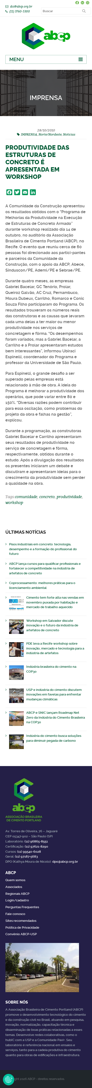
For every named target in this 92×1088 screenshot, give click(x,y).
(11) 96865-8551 (36, 841)
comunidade (26, 496)
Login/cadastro (17, 900)
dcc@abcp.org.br (21, 6)
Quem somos (15, 880)
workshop (14, 502)
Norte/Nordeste (50, 134)
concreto (47, 496)
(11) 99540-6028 (29, 851)
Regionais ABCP (17, 894)
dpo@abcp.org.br (65, 861)
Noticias (69, 134)
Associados (13, 887)
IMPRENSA (29, 134)
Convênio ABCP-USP (21, 934)
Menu (16, 59)
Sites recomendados (20, 921)
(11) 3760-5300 (19, 11)
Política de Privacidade (22, 927)
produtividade (69, 496)
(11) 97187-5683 (26, 856)
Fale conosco (15, 914)
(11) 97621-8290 (36, 846)
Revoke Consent (8, 1079)
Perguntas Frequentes (22, 907)
